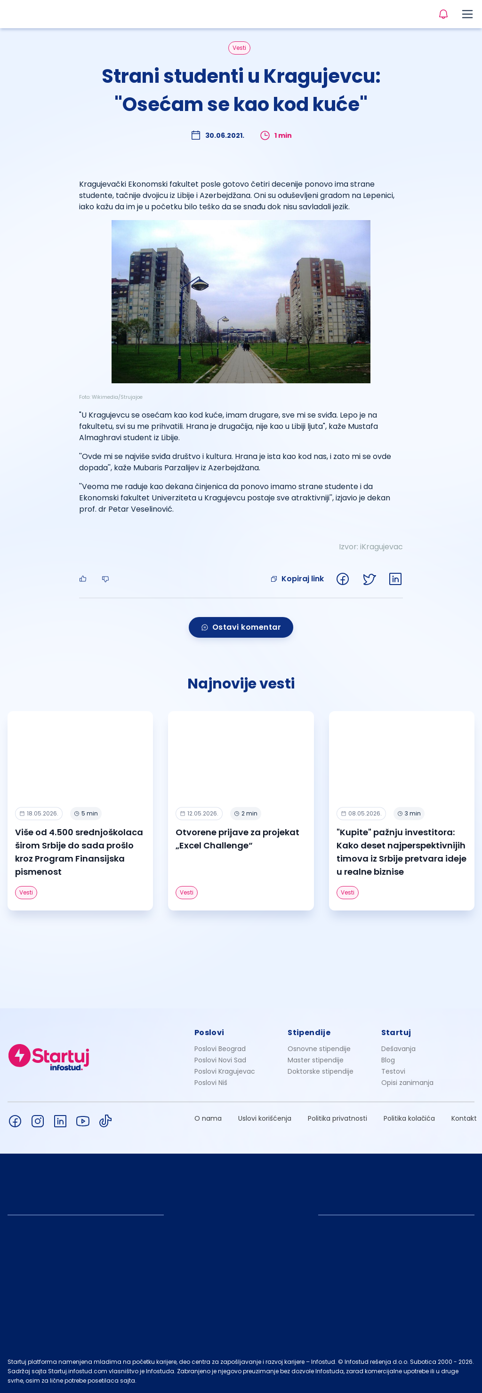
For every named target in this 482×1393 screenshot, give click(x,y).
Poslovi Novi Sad (220, 1060)
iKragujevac (381, 546)
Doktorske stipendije (320, 1071)
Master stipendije (316, 1060)
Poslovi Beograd (220, 1048)
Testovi (393, 1071)
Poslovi (209, 1032)
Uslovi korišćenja (264, 1118)
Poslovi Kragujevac (224, 1071)
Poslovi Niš (210, 1082)
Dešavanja (398, 1048)
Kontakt (464, 1118)
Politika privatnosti (337, 1118)
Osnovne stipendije (319, 1048)
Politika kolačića (409, 1118)
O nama (208, 1118)
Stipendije (309, 1032)
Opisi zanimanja (407, 1082)
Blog (388, 1060)
